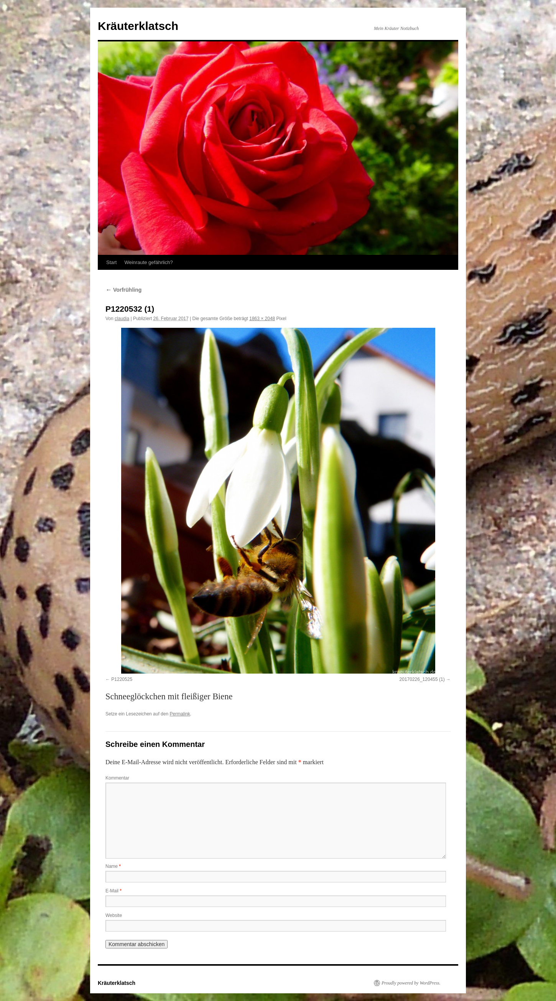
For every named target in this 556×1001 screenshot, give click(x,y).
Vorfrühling (123, 290)
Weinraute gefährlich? (148, 262)
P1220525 (121, 679)
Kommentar (117, 778)
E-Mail (113, 891)
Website (113, 915)
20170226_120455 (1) (422, 679)
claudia (122, 318)
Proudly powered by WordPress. (411, 983)
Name (113, 866)
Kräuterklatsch (138, 26)
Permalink (179, 714)
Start (111, 262)
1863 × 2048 (262, 318)
